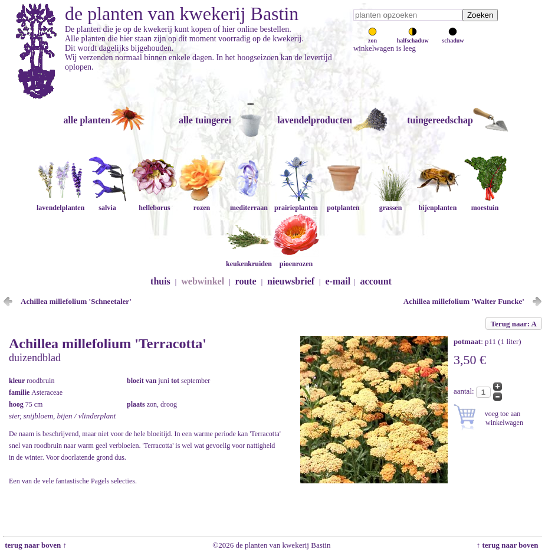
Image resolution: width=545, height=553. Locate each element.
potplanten (343, 203)
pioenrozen (296, 259)
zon (372, 37)
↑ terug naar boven (509, 545)
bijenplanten (438, 203)
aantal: (465, 391)
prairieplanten (296, 203)
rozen (202, 203)
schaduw (453, 37)
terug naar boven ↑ (35, 545)
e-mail (338, 281)
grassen (390, 203)
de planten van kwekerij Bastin (181, 13)
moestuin (485, 203)
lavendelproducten (314, 120)
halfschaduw (413, 37)
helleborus (155, 203)
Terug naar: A (514, 323)
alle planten (86, 120)
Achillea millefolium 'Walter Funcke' (463, 301)
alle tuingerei (205, 120)
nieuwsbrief (290, 281)
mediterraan (249, 203)
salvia (107, 203)
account (376, 281)
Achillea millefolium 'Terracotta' (107, 343)
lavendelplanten (60, 203)
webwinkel (202, 281)
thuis (160, 281)
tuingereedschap (440, 120)
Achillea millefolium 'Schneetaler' (76, 301)
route (246, 281)
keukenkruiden (249, 259)
